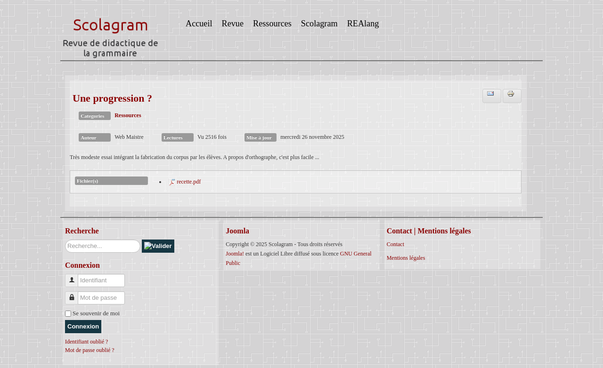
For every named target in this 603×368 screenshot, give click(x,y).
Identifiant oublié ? (86, 341)
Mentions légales (406, 258)
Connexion (83, 326)
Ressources (127, 115)
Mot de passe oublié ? (89, 350)
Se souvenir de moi (96, 313)
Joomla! (235, 253)
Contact (395, 244)
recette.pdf (189, 181)
